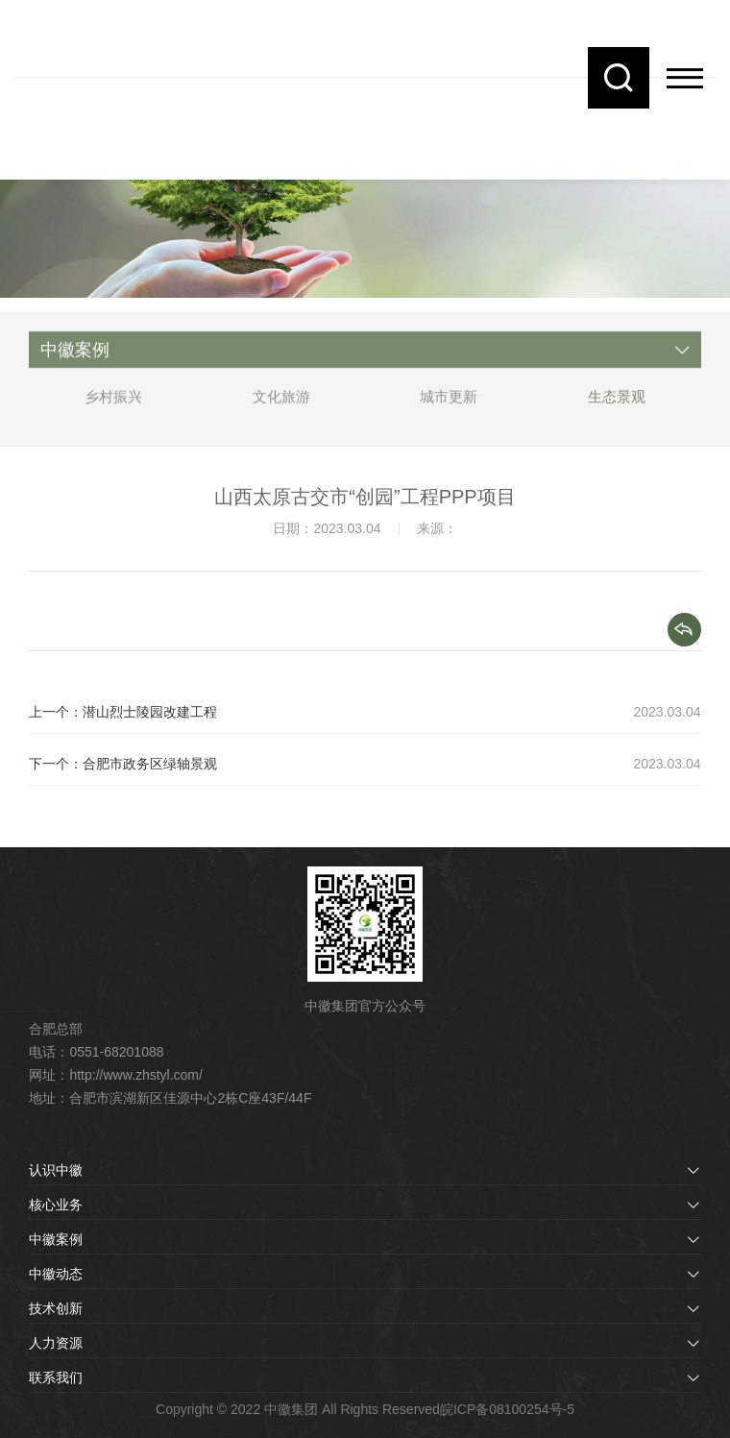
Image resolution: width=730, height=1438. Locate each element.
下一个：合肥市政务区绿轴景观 (123, 763)
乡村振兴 (113, 405)
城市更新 (448, 405)
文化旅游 (281, 405)
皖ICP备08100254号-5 (507, 1409)
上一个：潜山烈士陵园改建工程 (123, 711)
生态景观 (616, 405)
